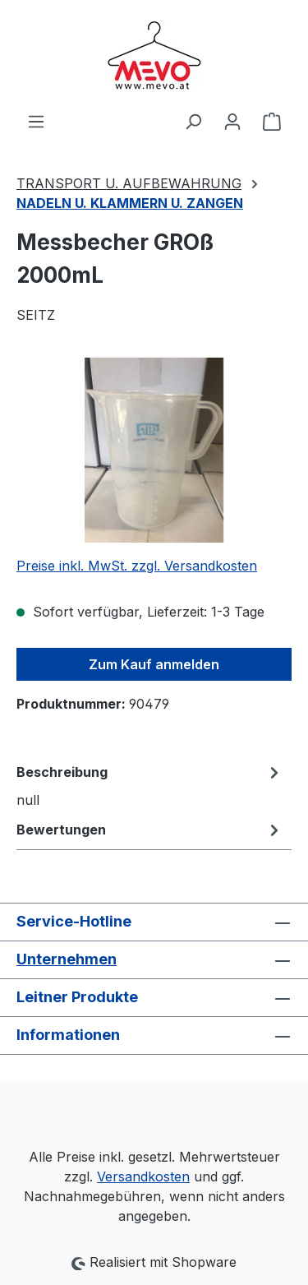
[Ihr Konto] (232, 120)
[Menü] (36, 120)
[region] (154, 450)
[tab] (149, 785)
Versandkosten (143, 1176)
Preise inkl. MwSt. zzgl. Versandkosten (136, 565)
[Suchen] (193, 120)
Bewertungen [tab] (149, 829)
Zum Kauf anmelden (154, 664)
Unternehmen (66, 959)
